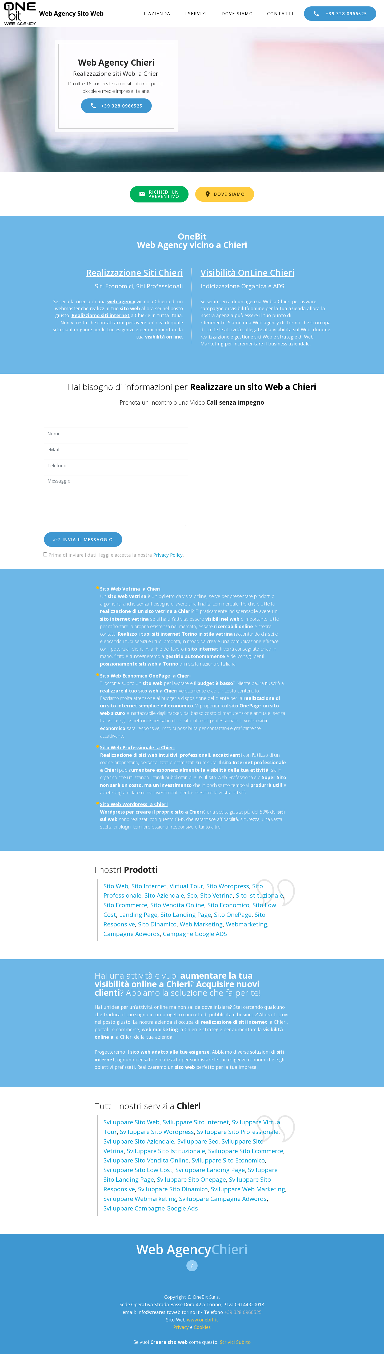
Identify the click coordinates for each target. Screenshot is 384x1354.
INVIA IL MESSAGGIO (83, 539)
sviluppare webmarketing (139, 1198)
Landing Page (138, 914)
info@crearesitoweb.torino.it (168, 1312)
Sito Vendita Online (177, 905)
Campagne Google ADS (195, 934)
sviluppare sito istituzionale (166, 1151)
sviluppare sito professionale (237, 1132)
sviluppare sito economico (228, 1160)
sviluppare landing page (210, 1170)
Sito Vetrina (216, 895)
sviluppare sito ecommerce (245, 1151)
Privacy (181, 1327)
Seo (192, 895)
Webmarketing (246, 924)
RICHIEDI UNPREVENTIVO (159, 194)
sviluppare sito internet (196, 1122)
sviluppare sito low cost (137, 1170)
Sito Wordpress (227, 886)
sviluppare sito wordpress (157, 1132)
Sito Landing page (186, 914)
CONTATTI (280, 14)
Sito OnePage (232, 914)
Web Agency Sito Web (71, 13)
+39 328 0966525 (340, 13)
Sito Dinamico (157, 924)
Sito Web (115, 886)
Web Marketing (201, 924)
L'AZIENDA (157, 14)
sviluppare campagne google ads (150, 1208)
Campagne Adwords (131, 934)
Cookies (202, 1327)
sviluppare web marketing (248, 1189)
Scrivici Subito (235, 1342)
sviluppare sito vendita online (146, 1160)
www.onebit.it (202, 1319)
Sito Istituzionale (259, 895)
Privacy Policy (168, 555)
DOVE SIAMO (237, 14)
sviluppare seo (197, 1141)
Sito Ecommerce (125, 905)
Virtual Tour (186, 886)
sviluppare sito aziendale (138, 1141)
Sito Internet (148, 886)
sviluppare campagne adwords (223, 1198)
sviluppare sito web (131, 1122)
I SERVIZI (196, 14)
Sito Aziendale (164, 895)
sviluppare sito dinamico (173, 1189)
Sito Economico (228, 905)
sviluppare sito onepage (191, 1179)
